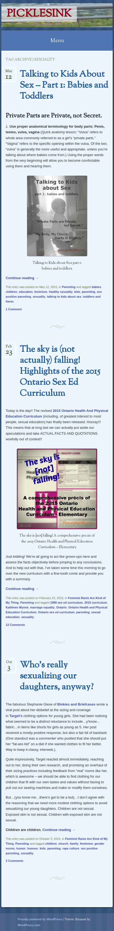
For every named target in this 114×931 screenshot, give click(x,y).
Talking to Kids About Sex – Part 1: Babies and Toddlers (64, 85)
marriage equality (42, 607)
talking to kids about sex (64, 296)
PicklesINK (39, 14)
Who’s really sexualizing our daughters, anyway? (56, 676)
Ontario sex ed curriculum (56, 612)
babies (96, 287)
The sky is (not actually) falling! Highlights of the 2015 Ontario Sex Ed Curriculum (60, 371)
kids (77, 291)
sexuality (39, 296)
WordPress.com (29, 925)
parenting (88, 291)
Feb (8, 348)
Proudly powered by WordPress (40, 919)
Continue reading (22, 278)
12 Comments (15, 624)
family (74, 843)
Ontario (61, 607)
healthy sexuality (61, 291)
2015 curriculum (95, 602)
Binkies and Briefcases (76, 704)
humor (20, 848)
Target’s (15, 716)
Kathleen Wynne (17, 607)
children (11, 291)
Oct (9, 664)
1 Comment (14, 309)
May (8, 73)
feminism (40, 291)
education (26, 291)
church (63, 843)
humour (32, 848)
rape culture (70, 848)
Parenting (68, 287)
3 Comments (14, 860)
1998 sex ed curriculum (66, 602)
